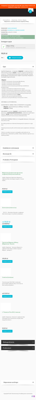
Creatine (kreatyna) (7, 277)
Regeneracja (14, 20)
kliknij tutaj (24, 7)
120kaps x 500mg (10, 45)
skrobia (7, 114)
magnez (14, 72)
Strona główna (6, 20)
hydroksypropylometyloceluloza (14, 112)
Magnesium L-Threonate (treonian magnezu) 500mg (16, 21)
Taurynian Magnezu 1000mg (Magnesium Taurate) (10, 243)
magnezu (20, 71)
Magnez (24, 20)
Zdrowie (20, 20)
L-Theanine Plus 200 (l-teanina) (11, 312)
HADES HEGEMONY (12, 28)
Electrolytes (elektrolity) (9, 207)
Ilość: (3, 57)
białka (18, 94)
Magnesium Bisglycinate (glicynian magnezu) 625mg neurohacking (12, 173)
